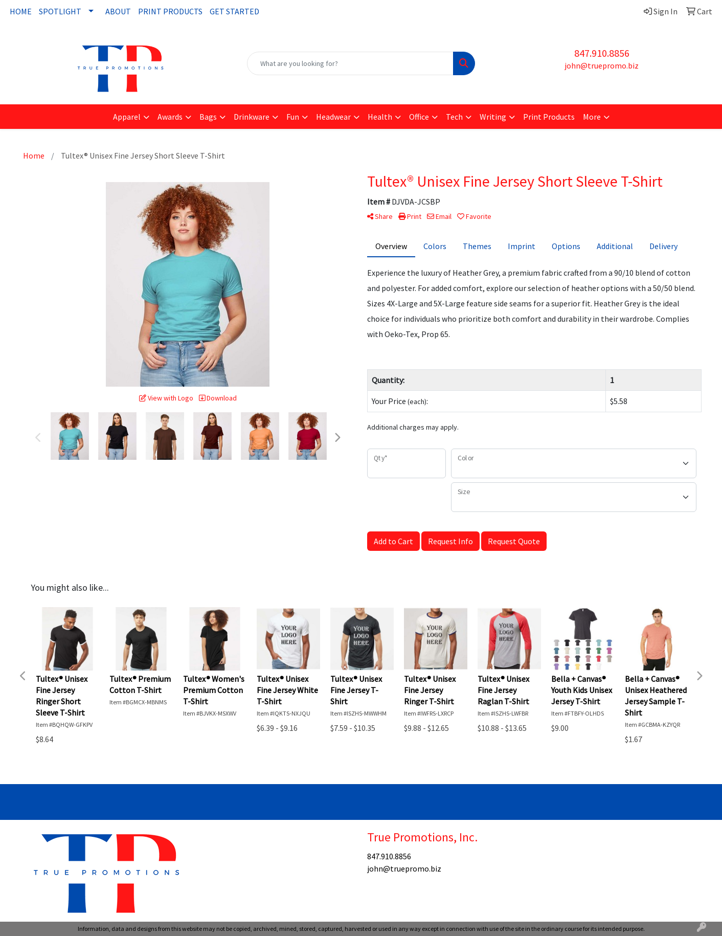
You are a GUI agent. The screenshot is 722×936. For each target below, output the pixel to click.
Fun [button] (292, 117)
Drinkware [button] (251, 117)
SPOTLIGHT (60, 11)
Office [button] (419, 117)
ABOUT (118, 11)
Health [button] (380, 117)
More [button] (592, 117)
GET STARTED (234, 11)
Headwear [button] (333, 117)
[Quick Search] (350, 63)
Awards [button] (170, 117)
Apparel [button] (127, 117)
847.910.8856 (601, 53)
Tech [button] (454, 117)
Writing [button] (493, 117)
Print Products (549, 117)
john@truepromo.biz (602, 65)
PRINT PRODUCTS (170, 11)
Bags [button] (208, 117)
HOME (21, 11)
